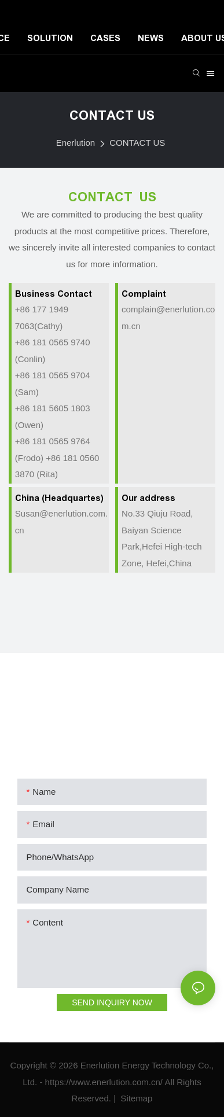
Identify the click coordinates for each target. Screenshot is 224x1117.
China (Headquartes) (59, 498)
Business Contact (53, 293)
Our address (148, 498)
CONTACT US (137, 143)
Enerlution (76, 143)
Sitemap (135, 1098)
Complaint (144, 293)
